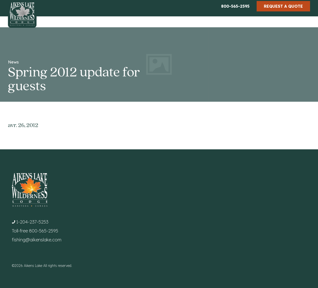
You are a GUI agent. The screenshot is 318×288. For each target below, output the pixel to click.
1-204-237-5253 (32, 222)
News (13, 62)
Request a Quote (283, 6)
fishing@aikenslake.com (36, 240)
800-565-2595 (235, 6)
